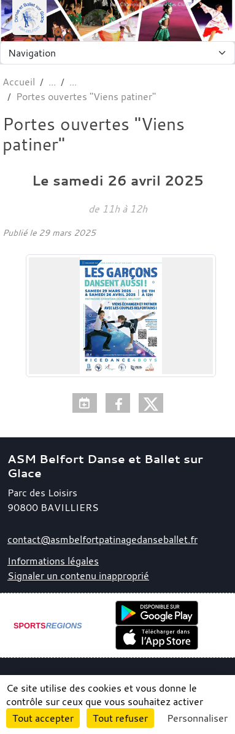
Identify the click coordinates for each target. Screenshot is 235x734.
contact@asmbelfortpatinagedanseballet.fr (102, 539)
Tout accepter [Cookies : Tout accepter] (43, 718)
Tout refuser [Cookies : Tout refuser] (120, 718)
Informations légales (53, 561)
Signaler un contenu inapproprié (78, 575)
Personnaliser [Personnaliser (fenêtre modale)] (197, 718)
